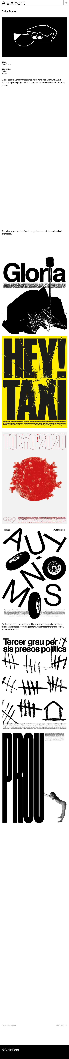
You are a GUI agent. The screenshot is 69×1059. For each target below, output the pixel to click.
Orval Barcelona (9, 1025)
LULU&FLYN (61, 1025)
